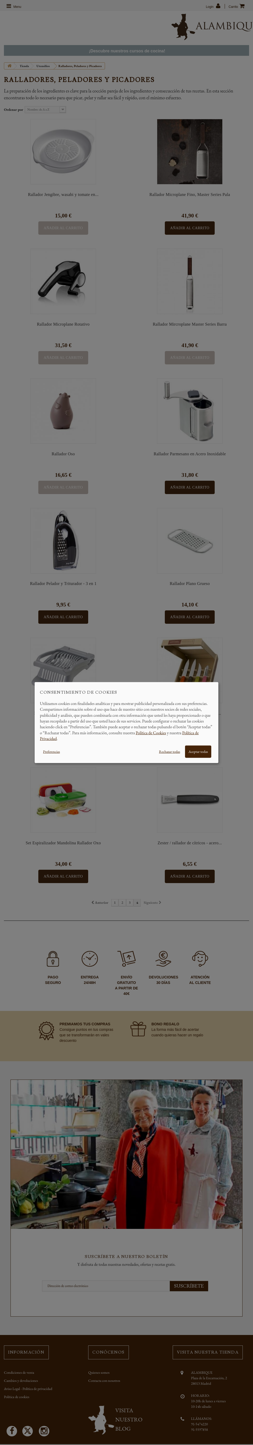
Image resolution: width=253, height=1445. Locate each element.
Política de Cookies (151, 732)
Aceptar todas (198, 751)
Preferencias (51, 751)
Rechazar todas (169, 751)
